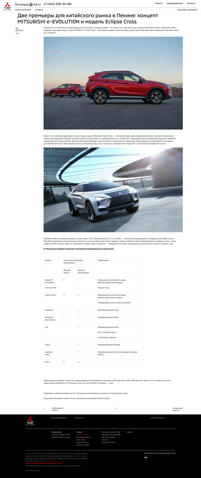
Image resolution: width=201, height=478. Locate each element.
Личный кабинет (157, 418)
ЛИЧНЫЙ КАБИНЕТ (187, 10)
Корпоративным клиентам (61, 437)
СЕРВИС (39, 10)
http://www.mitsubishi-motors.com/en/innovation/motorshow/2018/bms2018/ (77, 398)
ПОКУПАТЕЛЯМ (23, 10)
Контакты (191, 3)
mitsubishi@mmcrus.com (49, 461)
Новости (159, 3)
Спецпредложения (175, 3)
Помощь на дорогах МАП (61, 434)
